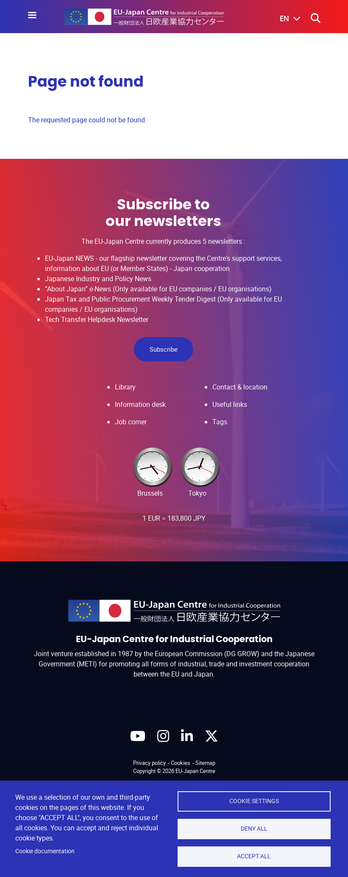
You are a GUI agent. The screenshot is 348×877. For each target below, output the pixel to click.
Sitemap (205, 763)
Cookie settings (254, 801)
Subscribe (164, 349)
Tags (219, 421)
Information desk (140, 404)
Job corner (131, 421)
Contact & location (239, 387)
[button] (284, 19)
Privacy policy (149, 763)
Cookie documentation (45, 851)
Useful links (229, 404)
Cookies (180, 763)
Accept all (254, 856)
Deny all (254, 828)
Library (125, 387)
